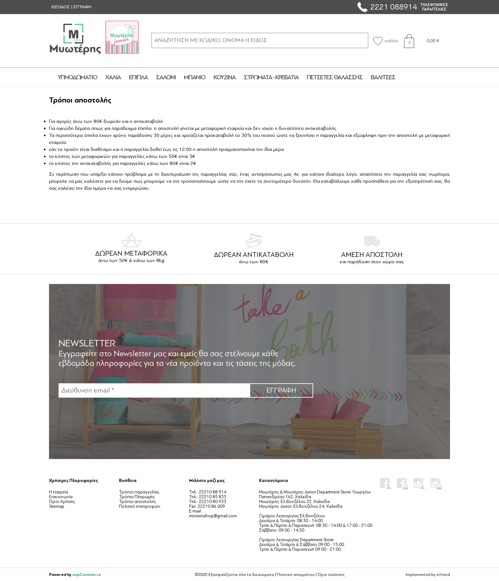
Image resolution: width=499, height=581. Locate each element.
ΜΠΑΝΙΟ (194, 77)
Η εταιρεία (58, 492)
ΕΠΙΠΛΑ (138, 77)
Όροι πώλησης (331, 574)
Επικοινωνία (61, 496)
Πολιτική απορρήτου (296, 574)
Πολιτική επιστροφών (139, 506)
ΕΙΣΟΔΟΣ (61, 7)
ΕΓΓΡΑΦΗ (82, 7)
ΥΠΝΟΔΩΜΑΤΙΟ (77, 77)
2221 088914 (393, 6)
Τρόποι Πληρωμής (137, 496)
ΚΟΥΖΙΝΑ (224, 77)
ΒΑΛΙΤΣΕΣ (383, 77)
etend (443, 574)
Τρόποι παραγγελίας (139, 492)
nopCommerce (86, 574)
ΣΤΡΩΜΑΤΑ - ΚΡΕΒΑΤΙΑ (271, 77)
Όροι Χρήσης (62, 501)
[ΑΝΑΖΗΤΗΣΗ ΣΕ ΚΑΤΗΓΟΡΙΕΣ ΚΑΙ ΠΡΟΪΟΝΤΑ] (260, 40)
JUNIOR (423, 77)
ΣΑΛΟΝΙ (166, 77)
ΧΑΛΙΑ (113, 77)
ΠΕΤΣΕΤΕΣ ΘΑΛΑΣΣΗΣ (334, 77)
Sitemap (56, 506)
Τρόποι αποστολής (137, 501)
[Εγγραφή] (154, 390)
